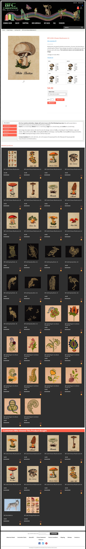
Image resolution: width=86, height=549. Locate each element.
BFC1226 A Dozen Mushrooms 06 (53, 200)
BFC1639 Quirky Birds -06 (30, 293)
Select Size (51, 91)
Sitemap (70, 537)
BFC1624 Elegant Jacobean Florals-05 (52, 355)
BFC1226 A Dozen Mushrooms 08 (12, 231)
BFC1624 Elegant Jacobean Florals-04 (31, 355)
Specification (7, 126)
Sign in (75, 3)
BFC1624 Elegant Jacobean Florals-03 (11, 355)
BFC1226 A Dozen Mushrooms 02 (53, 169)
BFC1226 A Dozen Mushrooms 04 (12, 200)
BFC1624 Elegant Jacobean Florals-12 (31, 417)
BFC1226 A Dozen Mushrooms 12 (73, 231)
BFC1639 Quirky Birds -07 (51, 293)
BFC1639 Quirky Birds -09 (10, 324)
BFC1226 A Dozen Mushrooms (11, 169)
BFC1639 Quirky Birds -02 (30, 262)
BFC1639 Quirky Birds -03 (51, 262)
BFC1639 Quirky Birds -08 (71, 293)
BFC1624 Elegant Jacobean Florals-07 (11, 386)
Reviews (6, 135)
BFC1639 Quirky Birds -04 (71, 262)
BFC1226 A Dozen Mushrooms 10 (53, 231)
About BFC (31, 537)
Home (3, 30)
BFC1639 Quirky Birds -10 (30, 324)
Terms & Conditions (53, 537)
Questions (6, 132)
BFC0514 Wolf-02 (8, 515)
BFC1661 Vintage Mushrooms (32, 515)
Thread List (50, 57)
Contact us (76, 537)
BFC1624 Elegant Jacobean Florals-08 (31, 386)
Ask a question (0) (51, 41)
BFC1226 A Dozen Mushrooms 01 (32, 169)
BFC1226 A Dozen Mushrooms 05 (32, 200)
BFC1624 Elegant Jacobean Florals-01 (52, 324)
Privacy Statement (41, 537)
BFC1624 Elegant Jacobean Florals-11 (11, 417)
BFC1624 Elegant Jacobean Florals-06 (72, 355)
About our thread (11, 537)
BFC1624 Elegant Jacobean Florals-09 (52, 386)
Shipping (62, 537)
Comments (6, 129)
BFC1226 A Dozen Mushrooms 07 (73, 200)
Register (80, 3)
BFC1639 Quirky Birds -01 (10, 262)
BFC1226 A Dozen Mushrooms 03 (73, 169)
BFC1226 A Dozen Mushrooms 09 (32, 231)
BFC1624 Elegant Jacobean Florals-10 (72, 386)
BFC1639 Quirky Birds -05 (10, 293)
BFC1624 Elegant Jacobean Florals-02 (72, 324)
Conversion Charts (21, 537)
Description (7, 123)
